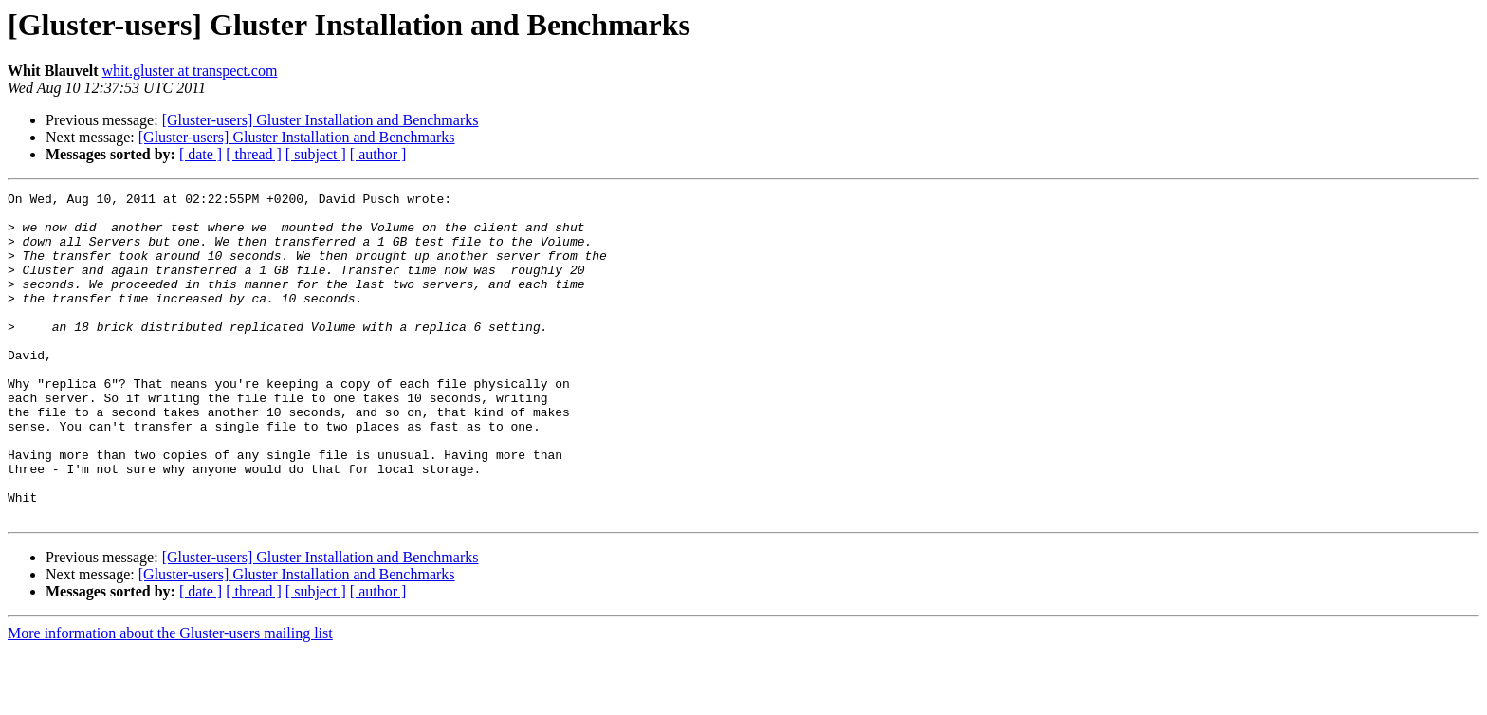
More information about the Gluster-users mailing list (170, 698)
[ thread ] (254, 154)
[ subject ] (315, 154)
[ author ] (378, 154)
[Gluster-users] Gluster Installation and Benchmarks (320, 120)
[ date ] (200, 154)
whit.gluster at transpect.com (190, 71)
